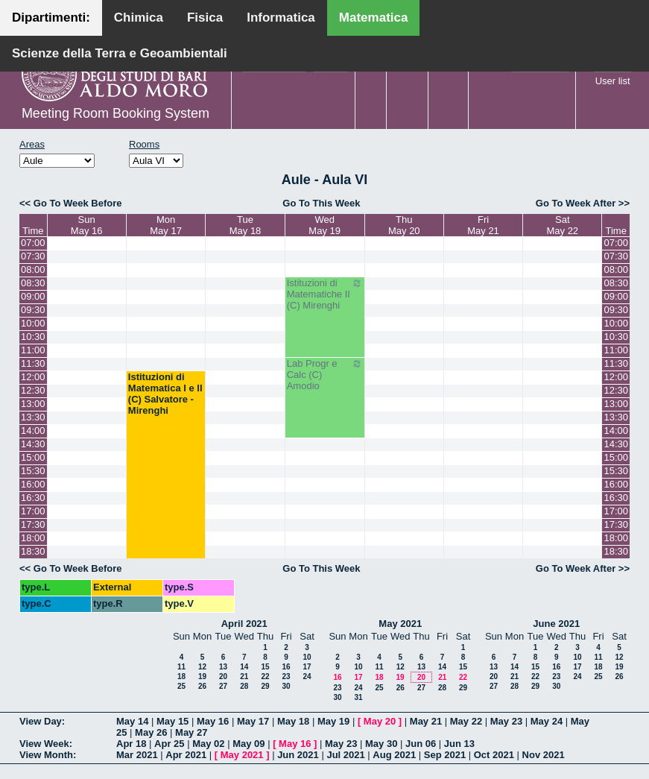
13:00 (33, 403)
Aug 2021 (394, 754)
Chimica (138, 17)
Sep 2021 (445, 754)
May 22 (466, 721)
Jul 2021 (345, 754)
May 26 (151, 732)
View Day (40, 721)
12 (202, 667)
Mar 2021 (137, 754)
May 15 (172, 721)
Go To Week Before (78, 203)
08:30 (33, 282)
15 (265, 667)
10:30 (33, 336)
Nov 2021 (543, 754)
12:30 (33, 390)
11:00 (33, 350)
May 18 (293, 721)
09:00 (33, 296)
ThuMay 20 (404, 225)
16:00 (33, 484)
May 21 (426, 721)
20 (223, 676)
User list (612, 80)
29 (265, 686)
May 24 (547, 721)
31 (358, 697)
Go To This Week (321, 203)
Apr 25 (169, 743)
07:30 (33, 256)
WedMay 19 (324, 225)
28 (244, 686)
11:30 (33, 363)
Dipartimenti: (51, 17)
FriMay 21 (483, 225)
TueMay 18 (245, 225)
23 (286, 676)
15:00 (33, 457)
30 (286, 686)
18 (181, 676)
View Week (44, 743)
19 (202, 676)
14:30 (33, 444)
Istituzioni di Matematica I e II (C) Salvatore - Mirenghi (165, 393)
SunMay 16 (87, 225)
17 (307, 667)
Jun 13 (459, 743)
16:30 (33, 497)
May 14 (132, 721)
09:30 (33, 309)
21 (244, 676)
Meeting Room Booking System (115, 113)
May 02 (208, 743)
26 (202, 686)
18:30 (33, 551)
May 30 (381, 743)
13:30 (33, 417)
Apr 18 (131, 743)
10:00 (33, 323)
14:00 (33, 430)
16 (286, 667)
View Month (46, 754)
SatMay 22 (562, 225)
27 (223, 686)
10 (307, 657)
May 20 (380, 721)
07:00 (33, 242)
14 (244, 667)
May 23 (506, 721)
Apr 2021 (185, 754)
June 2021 (556, 623)
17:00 (33, 511)
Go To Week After (575, 203)
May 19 (333, 721)
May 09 (248, 743)
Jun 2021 (298, 754)
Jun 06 (420, 743)
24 (307, 676)
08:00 (33, 269)
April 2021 (244, 623)
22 (265, 676)
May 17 (253, 721)
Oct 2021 (494, 754)
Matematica (373, 17)
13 (223, 667)
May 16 (213, 721)
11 (181, 667)
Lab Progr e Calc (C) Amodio (325, 374)
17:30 (33, 524)
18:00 (33, 537)
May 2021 (400, 623)
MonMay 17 (166, 225)
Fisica (205, 17)
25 (181, 686)
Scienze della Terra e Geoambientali (119, 53)
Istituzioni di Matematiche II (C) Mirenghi (325, 294)
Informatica (281, 17)
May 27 (191, 732)
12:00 (33, 376)
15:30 (33, 470)
